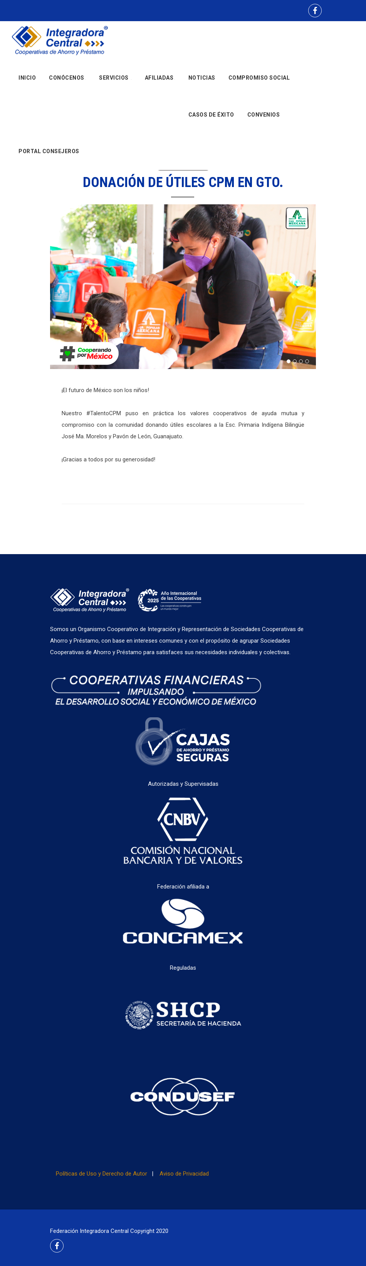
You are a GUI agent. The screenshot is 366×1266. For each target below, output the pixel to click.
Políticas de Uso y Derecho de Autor (101, 1173)
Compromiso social (259, 79)
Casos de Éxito (211, 117)
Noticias (201, 79)
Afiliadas (160, 79)
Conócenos (67, 79)
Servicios (115, 79)
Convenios (263, 117)
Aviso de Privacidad (184, 1173)
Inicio (27, 79)
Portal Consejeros (48, 156)
